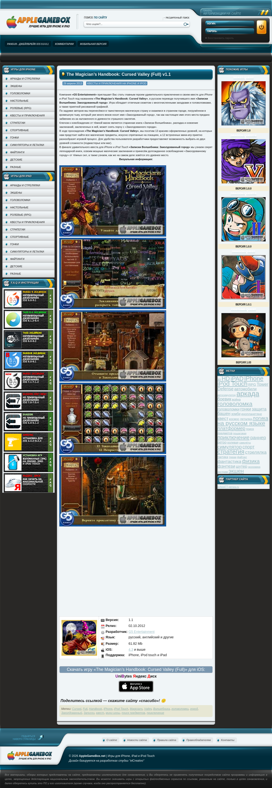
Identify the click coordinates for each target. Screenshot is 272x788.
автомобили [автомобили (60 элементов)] (245, 389)
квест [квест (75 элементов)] (222, 418)
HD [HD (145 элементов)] (226, 378)
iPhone (107, 709)
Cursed (76, 709)
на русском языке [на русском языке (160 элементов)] (241, 423)
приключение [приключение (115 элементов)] (233, 437)
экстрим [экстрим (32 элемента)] (222, 471)
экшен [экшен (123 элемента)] (236, 471)
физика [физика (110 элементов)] (251, 461)
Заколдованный (71, 713)
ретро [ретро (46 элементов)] (222, 442)
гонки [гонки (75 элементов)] (245, 408)
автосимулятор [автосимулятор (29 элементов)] (226, 395)
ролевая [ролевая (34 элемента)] (233, 442)
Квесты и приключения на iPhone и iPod (116, 83)
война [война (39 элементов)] (236, 399)
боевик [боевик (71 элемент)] (224, 399)
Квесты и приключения (27, 115)
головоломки (179, 709)
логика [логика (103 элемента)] (260, 418)
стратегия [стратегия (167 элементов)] (230, 451)
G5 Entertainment (142, 632)
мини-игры (113, 713)
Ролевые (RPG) (20, 108)
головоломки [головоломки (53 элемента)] (228, 409)
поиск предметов (133, 713)
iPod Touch (121, 709)
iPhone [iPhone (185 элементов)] (253, 378)
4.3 (131, 649)
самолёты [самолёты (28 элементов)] (245, 442)
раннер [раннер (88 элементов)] (258, 437)
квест (100, 713)
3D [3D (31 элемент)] (219, 379)
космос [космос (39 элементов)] (234, 419)
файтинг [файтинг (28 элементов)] (242, 457)
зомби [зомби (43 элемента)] (236, 414)
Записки (89, 713)
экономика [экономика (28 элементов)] (254, 466)
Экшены (16, 86)
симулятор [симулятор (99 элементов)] (229, 446)
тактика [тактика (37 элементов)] (222, 457)
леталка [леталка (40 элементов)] (246, 419)
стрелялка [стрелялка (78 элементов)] (256, 452)
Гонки (14, 137)
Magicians (136, 709)
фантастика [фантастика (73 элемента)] (229, 461)
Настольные (19, 100)
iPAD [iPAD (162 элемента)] (237, 378)
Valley (147, 709)
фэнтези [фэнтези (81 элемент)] (226, 466)
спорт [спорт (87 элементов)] (249, 446)
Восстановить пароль (221, 38)
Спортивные (19, 130)
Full (85, 709)
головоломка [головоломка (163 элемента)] (234, 404)
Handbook (95, 709)
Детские (16, 159)
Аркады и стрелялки (25, 78)
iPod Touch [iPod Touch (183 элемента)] (232, 383)
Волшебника (161, 709)
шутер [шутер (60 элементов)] (241, 466)
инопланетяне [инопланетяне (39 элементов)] (251, 414)
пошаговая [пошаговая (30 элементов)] (239, 433)
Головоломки (20, 93)
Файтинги (17, 152)
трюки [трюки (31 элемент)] (232, 456)
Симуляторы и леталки (27, 144)
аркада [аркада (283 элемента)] (247, 393)
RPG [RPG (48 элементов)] (252, 384)
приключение (155, 713)
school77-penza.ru (228, 486)
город (194, 709)
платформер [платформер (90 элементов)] (231, 428)
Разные (15, 167)
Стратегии (17, 122)
